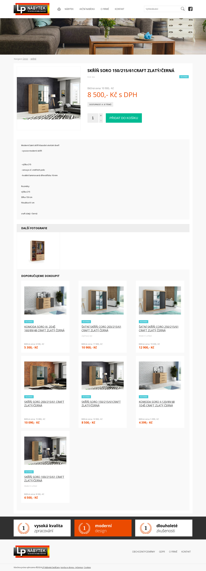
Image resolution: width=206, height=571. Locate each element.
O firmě (173, 551)
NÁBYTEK (69, 8)
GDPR (162, 551)
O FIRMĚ (105, 8)
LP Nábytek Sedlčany (51, 567)
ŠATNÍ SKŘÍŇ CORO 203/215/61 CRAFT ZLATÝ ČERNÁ (101, 328)
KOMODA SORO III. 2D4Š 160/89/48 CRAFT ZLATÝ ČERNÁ (44, 328)
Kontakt (186, 551)
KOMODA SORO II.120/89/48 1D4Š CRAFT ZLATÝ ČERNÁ (157, 403)
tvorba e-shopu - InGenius (72, 567)
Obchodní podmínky (143, 551)
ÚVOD (25, 59)
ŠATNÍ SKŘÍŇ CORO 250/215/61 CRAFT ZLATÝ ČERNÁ (159, 328)
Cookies (87, 567)
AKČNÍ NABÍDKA (87, 8)
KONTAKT (119, 8)
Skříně (33, 59)
